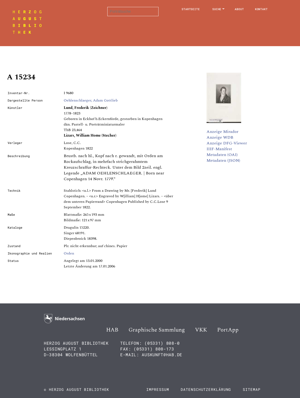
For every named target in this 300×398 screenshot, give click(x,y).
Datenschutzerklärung (206, 389)
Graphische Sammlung (157, 330)
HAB (112, 330)
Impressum (157, 389)
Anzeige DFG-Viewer (227, 143)
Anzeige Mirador (222, 132)
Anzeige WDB (220, 137)
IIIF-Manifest (219, 149)
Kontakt (261, 9)
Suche (217, 9)
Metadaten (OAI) (222, 155)
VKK (201, 330)
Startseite (191, 9)
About (239, 9)
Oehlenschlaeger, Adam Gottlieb (91, 100)
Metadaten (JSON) (223, 160)
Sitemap (251, 389)
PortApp (228, 330)
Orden (69, 253)
